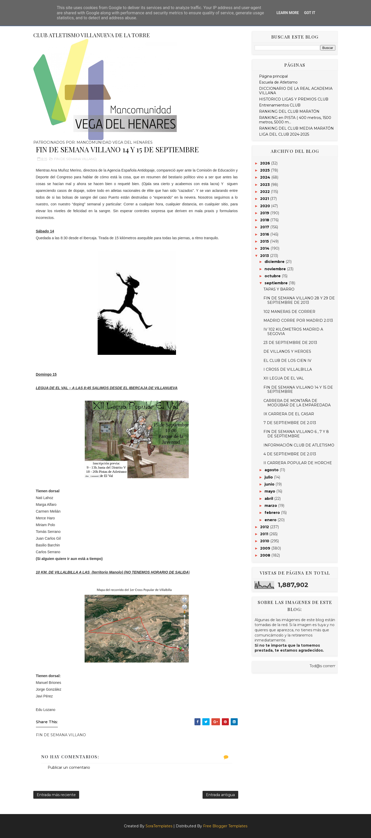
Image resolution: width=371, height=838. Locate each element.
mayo (270, 491)
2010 (265, 541)
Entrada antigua (220, 794)
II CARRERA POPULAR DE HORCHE (297, 463)
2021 (265, 198)
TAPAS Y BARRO (278, 289)
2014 (265, 248)
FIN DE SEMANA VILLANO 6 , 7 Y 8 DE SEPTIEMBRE (296, 433)
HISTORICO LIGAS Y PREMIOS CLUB (293, 99)
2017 (265, 227)
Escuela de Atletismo (278, 82)
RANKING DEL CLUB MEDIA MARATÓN (296, 128)
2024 (265, 177)
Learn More (287, 13)
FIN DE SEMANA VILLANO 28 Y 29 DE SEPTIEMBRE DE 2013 (299, 300)
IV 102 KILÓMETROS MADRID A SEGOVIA (293, 331)
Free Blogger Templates (225, 826)
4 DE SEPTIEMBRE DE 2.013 (289, 454)
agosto (272, 470)
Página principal (273, 76)
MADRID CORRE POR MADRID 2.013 (298, 320)
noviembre (276, 269)
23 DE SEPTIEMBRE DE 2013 (290, 342)
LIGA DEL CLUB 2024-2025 (284, 134)
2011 (264, 534)
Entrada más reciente (56, 794)
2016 (265, 234)
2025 (265, 170)
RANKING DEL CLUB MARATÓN (289, 111)
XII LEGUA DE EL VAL (283, 378)
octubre (273, 276)
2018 (265, 220)
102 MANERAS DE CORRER (289, 311)
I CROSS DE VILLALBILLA (287, 369)
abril (269, 498)
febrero (273, 512)
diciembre (275, 261)
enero (271, 520)
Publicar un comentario (69, 767)
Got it (309, 13)
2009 (265, 548)
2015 (265, 241)
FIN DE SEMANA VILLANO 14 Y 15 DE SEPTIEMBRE (298, 389)
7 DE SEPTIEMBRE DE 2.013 (289, 422)
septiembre (277, 283)
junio (270, 484)
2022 (265, 191)
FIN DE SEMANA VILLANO (75, 159)
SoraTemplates (159, 826)
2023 (265, 184)
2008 (265, 555)
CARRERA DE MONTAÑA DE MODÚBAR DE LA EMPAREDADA (297, 402)
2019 (265, 213)
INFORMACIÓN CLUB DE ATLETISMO (298, 445)
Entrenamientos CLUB (279, 105)
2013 (265, 255)
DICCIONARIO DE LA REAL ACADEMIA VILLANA (295, 90)
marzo (271, 505)
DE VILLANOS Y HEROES (287, 351)
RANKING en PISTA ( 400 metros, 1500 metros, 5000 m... (295, 119)
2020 (265, 206)
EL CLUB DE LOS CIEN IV (287, 360)
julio (269, 477)
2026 (265, 163)
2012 (265, 527)
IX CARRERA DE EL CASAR (288, 414)
